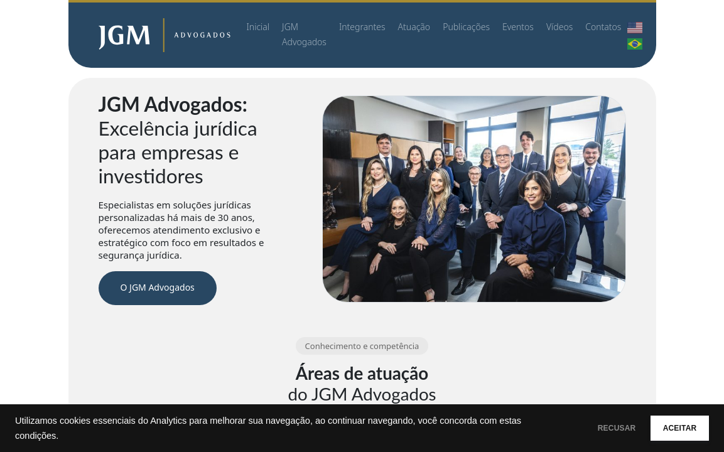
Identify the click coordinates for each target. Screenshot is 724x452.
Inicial (258, 27)
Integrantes (362, 27)
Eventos (518, 27)
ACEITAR (670, 428)
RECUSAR (588, 428)
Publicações (466, 27)
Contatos (603, 27)
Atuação (414, 27)
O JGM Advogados (158, 287)
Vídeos (559, 27)
